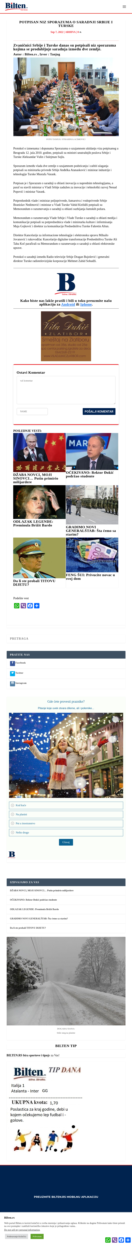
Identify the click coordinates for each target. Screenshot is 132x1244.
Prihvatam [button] (37, 1236)
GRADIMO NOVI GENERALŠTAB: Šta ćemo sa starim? (91, 531)
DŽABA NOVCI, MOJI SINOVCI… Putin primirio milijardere (35, 478)
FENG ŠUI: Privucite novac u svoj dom (90, 577)
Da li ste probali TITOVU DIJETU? (34, 583)
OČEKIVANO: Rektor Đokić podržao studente (90, 474)
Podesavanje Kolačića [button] (16, 1236)
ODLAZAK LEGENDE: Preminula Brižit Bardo (33, 523)
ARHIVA (70, 32)
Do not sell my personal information (22, 1230)
